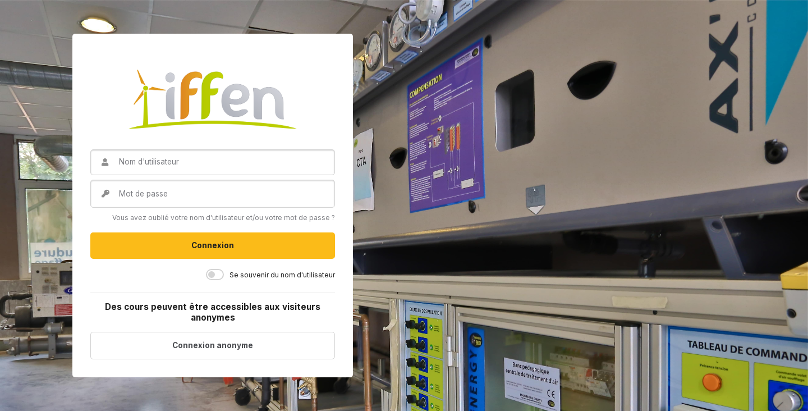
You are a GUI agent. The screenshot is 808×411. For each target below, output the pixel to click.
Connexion (212, 245)
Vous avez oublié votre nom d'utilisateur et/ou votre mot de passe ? (223, 217)
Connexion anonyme (212, 345)
